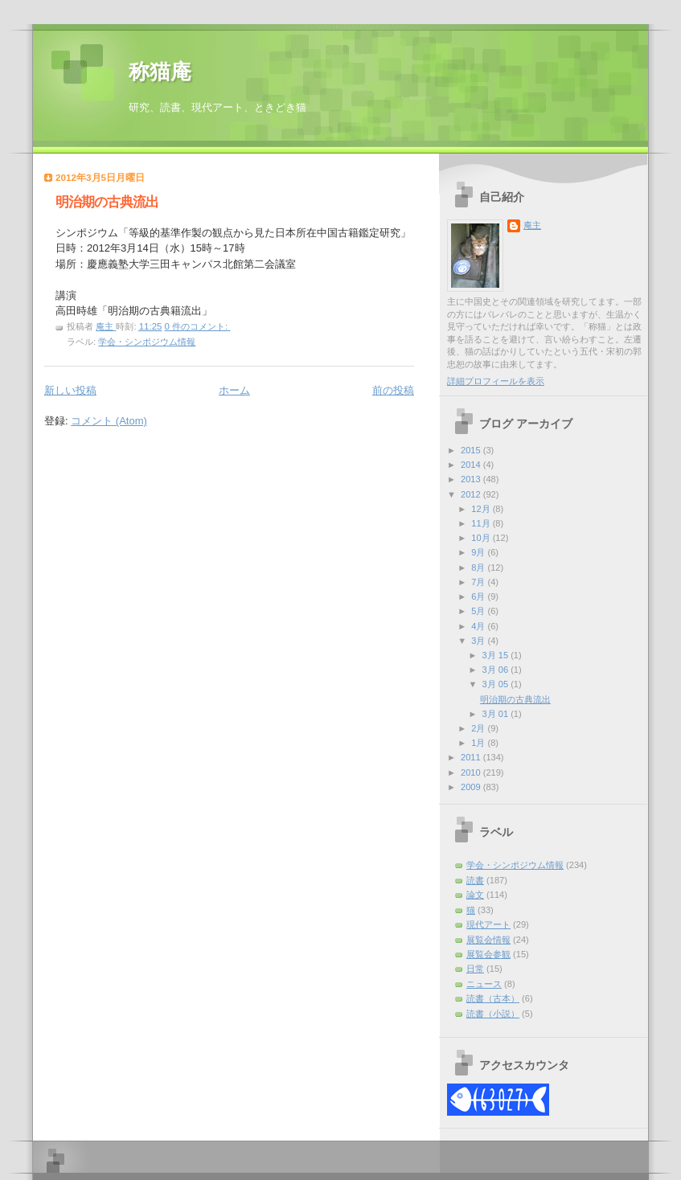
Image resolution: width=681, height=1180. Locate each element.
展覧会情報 (488, 939)
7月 (479, 582)
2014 (472, 464)
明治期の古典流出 (106, 202)
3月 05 (496, 684)
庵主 (532, 225)
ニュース (484, 984)
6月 (479, 596)
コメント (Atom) (109, 421)
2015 (472, 450)
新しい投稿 (70, 390)
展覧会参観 (488, 954)
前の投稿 (393, 390)
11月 (481, 523)
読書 (475, 880)
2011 (472, 757)
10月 (481, 538)
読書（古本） (492, 998)
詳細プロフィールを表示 (495, 381)
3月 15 (496, 655)
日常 (475, 968)
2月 (479, 728)
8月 (479, 567)
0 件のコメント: (198, 326)
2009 (472, 787)
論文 (475, 894)
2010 (472, 772)
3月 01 (496, 714)
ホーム (234, 390)
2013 (472, 479)
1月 (479, 743)
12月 (481, 509)
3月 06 (496, 669)
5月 (479, 611)
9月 (479, 552)
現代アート (488, 924)
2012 (472, 494)
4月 (479, 626)
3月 (479, 640)
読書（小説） (492, 1013)
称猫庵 (160, 72)
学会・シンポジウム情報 (146, 341)
